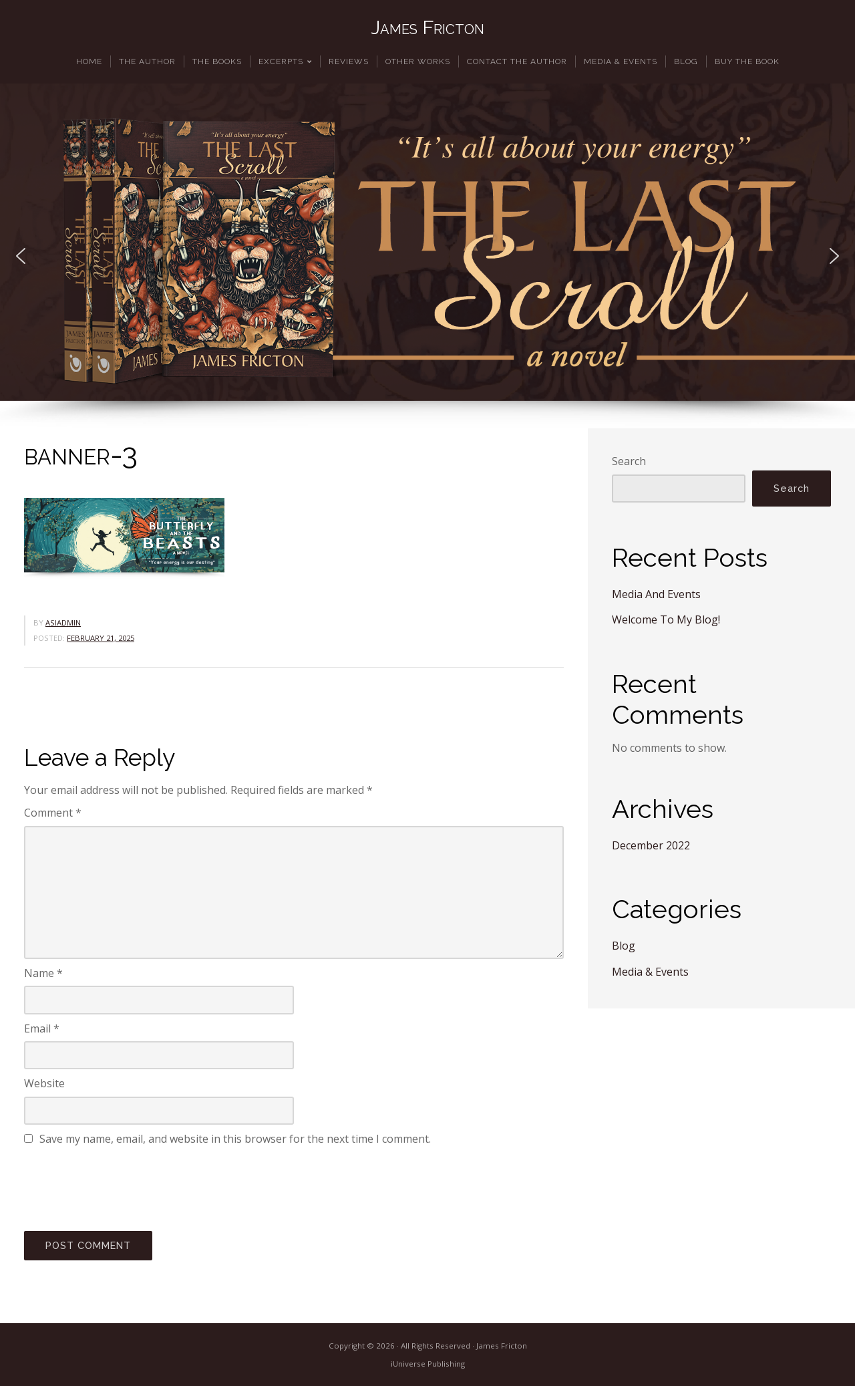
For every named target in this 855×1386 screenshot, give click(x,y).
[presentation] (125, 1186)
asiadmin (63, 622)
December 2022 (651, 845)
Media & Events (650, 971)
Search (629, 461)
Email (41, 1028)
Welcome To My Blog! (666, 619)
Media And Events (656, 594)
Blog (623, 945)
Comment (52, 812)
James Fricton (427, 27)
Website (44, 1083)
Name (43, 973)
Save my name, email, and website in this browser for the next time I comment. (235, 1138)
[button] (20, 256)
